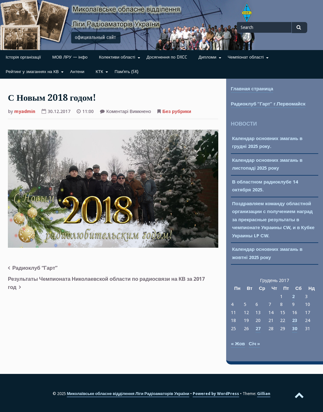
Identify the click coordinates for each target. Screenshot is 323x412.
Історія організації (23, 56)
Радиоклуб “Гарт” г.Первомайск (268, 104)
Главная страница (252, 89)
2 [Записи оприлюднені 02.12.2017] (293, 296)
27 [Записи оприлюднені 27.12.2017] (258, 328)
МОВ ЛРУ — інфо (70, 56)
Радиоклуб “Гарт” (34, 268)
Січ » (254, 344)
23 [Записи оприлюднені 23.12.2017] (294, 320)
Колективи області (117, 56)
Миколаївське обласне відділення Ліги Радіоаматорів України (128, 393)
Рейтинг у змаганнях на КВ (32, 71)
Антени (77, 71)
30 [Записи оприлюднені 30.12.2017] (294, 328)
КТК (99, 71)
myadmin (24, 111)
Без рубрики (176, 111)
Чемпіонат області (246, 56)
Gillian (263, 393)
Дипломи (207, 56)
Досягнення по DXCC (167, 56)
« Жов (238, 344)
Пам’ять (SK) (126, 71)
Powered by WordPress (216, 393)
